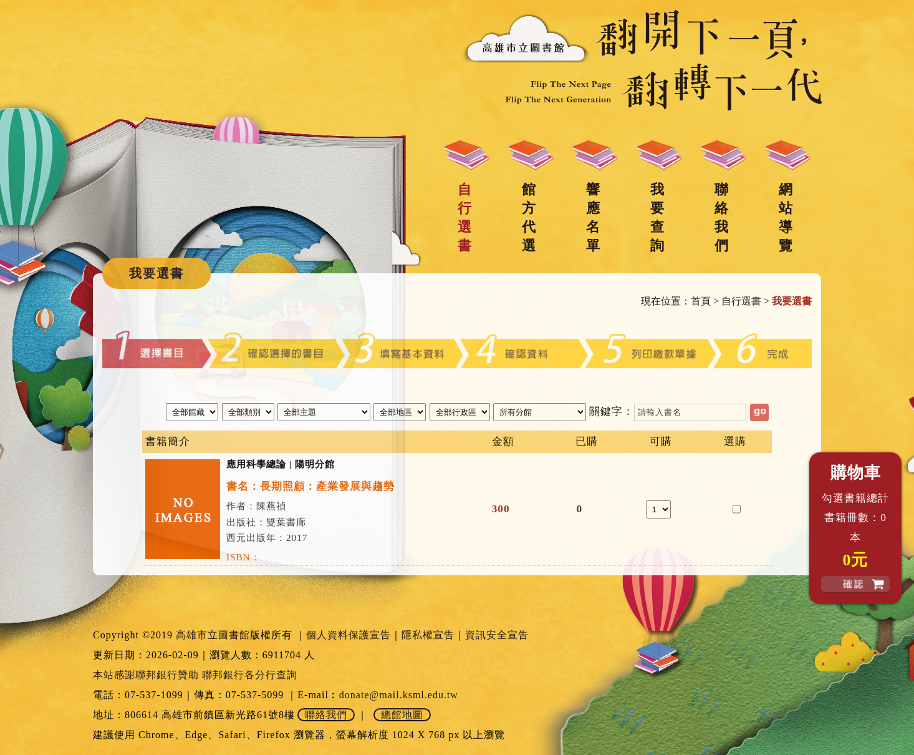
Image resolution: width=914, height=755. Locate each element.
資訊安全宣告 (497, 635)
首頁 (701, 301)
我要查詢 (657, 217)
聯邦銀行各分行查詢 (249, 675)
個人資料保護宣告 (348, 635)
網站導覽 (785, 217)
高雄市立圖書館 (213, 635)
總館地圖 (402, 714)
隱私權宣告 (428, 635)
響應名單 (593, 217)
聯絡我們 (721, 217)
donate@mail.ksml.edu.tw (398, 694)
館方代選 (529, 217)
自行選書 (464, 217)
